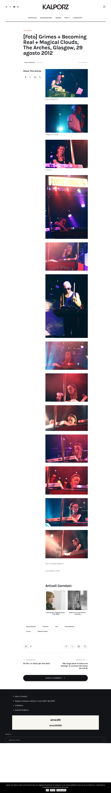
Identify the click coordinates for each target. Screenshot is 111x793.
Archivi (8, 734)
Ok (47, 790)
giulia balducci (69, 626)
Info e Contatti (21, 696)
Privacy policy (61, 790)
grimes (28, 631)
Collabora (19, 705)
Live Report (27, 30)
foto (56, 626)
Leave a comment (54, 678)
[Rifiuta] (108, 788)
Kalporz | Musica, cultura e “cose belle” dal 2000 (35, 701)
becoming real (31, 626)
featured (45, 626)
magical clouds (43, 631)
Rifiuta (53, 790)
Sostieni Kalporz (22, 710)
